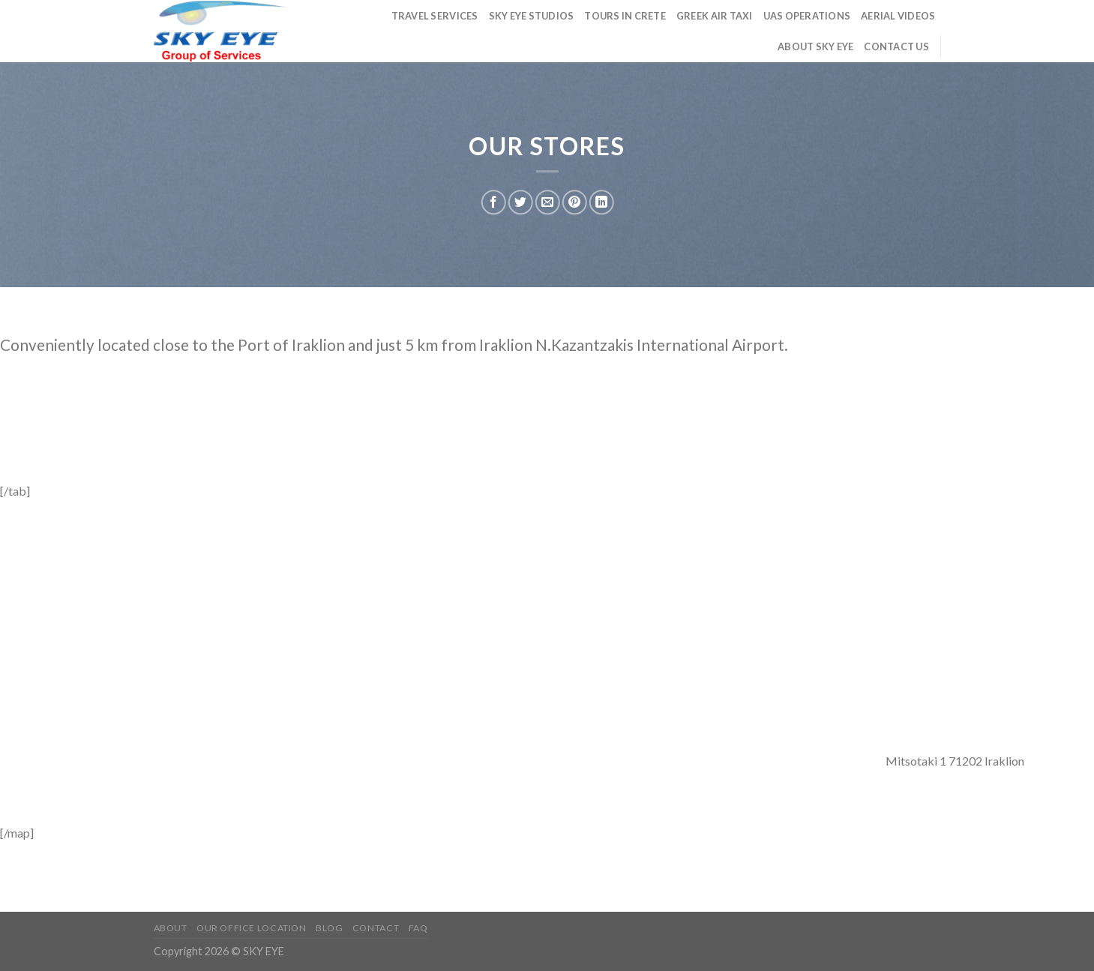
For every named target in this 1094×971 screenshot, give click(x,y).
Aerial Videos (898, 16)
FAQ (418, 928)
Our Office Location (251, 928)
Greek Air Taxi (714, 16)
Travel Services (434, 16)
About (170, 928)
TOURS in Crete (625, 16)
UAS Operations (807, 16)
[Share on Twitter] (520, 202)
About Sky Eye (815, 46)
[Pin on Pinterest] (574, 202)
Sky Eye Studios (531, 16)
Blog (329, 928)
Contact (375, 928)
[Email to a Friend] (547, 202)
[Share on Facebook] (493, 202)
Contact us (896, 46)
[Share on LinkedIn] (601, 202)
